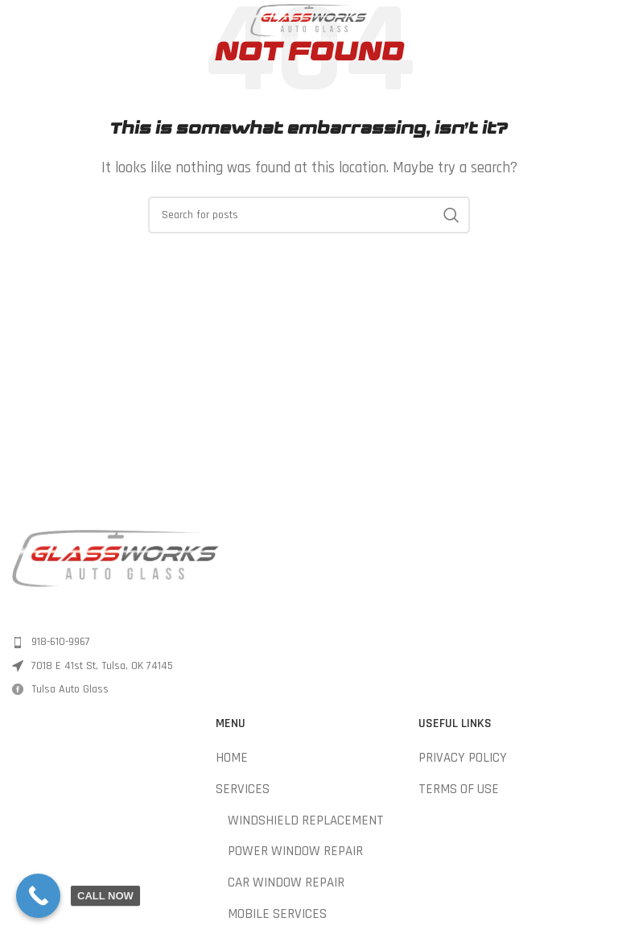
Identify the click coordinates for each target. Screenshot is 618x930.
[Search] (309, 215)
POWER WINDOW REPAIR (295, 851)
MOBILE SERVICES (277, 914)
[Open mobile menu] (20, 24)
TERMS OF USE (458, 789)
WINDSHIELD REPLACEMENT (306, 820)
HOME (232, 758)
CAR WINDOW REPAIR (286, 882)
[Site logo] (309, 23)
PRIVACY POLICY (462, 758)
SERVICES (243, 789)
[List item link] (156, 642)
